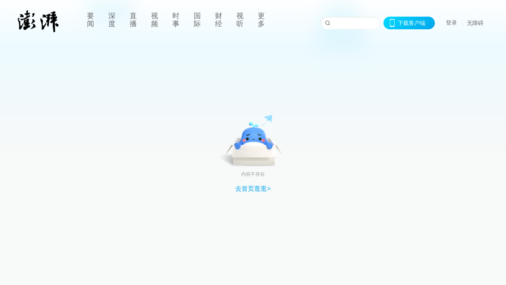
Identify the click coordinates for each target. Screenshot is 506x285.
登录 (451, 22)
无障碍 (475, 23)
